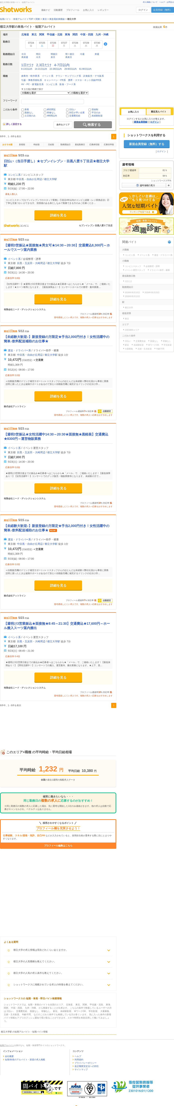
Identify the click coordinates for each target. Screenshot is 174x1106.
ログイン (143, 9)
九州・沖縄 (102, 34)
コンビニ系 (14, 174)
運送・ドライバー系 (19, 350)
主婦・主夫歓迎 (145, 349)
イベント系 (14, 258)
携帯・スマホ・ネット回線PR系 (84, 80)
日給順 (51, 144)
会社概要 (9, 1056)
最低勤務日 (80, 144)
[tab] (133, 112)
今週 (82, 54)
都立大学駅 (50, 179)
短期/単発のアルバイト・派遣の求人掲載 (25, 1059)
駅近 (127, 345)
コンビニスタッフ (133, 266)
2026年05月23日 (152, 292)
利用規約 (79, 1059)
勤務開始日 (65, 144)
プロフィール (72, 10)
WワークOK (153, 345)
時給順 (37, 144)
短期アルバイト (7, 1045)
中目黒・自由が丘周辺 (29, 179)
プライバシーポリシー (86, 1063)
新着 (27, 109)
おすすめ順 (7, 144)
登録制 (95, 109)
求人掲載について (150, 2)
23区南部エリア (132, 330)
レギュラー (103, 10)
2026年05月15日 (132, 292)
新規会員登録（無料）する (146, 144)
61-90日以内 (85, 69)
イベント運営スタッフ (135, 270)
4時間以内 (52, 115)
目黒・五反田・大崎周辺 (31, 263)
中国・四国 (86, 34)
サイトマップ (81, 1069)
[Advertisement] (58, 724)
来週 (97, 54)
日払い (72, 109)
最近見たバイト (158, 111)
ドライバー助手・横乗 (160, 270)
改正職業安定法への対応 (87, 1066)
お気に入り (88, 10)
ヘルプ (78, 1056)
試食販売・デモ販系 (93, 76)
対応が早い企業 (77, 112)
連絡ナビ (45, 10)
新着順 (22, 144)
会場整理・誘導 (153, 266)
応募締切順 (94, 144)
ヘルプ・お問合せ (166, 2)
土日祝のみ (30, 115)
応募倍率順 (109, 144)
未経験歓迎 (97, 115)
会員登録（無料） (162, 9)
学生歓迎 (168, 345)
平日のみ (96, 112)
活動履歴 (58, 10)
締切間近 (51, 109)
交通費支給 (74, 115)
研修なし (51, 112)
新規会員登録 (140, 122)
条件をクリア (63, 124)
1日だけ (128, 281)
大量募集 (129, 349)
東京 (127, 319)
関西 (75, 34)
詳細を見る (58, 215)
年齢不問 (160, 349)
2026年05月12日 (132, 296)
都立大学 (129, 307)
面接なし (29, 112)
